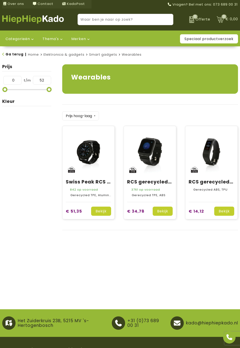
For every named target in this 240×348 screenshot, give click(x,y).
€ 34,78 (135, 209)
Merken (78, 38)
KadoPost (73, 3)
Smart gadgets (103, 54)
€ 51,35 (74, 209)
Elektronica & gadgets (64, 54)
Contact (43, 3)
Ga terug (15, 54)
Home (33, 54)
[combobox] (120, 19)
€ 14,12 (196, 209)
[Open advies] (229, 337)
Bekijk (101, 209)
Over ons (13, 3)
